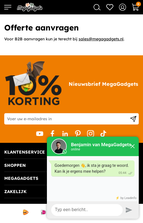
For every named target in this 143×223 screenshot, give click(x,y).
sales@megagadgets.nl (101, 38)
